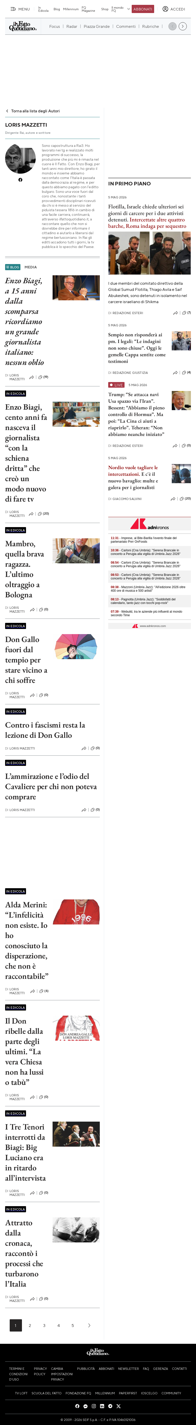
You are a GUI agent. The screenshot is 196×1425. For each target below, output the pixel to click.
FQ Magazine (88, 9)
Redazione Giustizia (128, 373)
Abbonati (142, 9)
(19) (43, 377)
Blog (57, 8)
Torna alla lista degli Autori (32, 110)
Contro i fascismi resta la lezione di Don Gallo (45, 729)
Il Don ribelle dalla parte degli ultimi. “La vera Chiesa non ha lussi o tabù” (24, 1051)
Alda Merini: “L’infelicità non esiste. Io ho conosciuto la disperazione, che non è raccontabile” (26, 940)
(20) (43, 514)
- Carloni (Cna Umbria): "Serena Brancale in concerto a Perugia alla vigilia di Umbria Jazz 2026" (145, 552)
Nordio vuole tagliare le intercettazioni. (133, 470)
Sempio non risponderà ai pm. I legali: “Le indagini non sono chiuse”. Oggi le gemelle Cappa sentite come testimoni (137, 347)
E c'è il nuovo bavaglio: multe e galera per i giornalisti (133, 481)
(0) (43, 610)
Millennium (71, 8)
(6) (43, 991)
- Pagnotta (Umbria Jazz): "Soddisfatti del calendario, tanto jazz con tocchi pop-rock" (143, 601)
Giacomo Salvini (125, 499)
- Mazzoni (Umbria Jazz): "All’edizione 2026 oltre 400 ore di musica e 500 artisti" (148, 588)
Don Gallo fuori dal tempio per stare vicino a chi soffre (26, 659)
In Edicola (43, 9)
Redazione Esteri (125, 313)
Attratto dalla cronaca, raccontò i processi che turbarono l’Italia (24, 1253)
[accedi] (174, 9)
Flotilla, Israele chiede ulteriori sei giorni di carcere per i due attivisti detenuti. (146, 213)
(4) (186, 373)
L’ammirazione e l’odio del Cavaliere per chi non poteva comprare (51, 786)
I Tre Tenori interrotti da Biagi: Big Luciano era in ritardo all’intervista (25, 1152)
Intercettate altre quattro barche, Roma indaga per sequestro (147, 223)
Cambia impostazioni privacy (62, 1374)
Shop (104, 8)
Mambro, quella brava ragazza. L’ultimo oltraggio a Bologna (24, 569)
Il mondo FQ (121, 9)
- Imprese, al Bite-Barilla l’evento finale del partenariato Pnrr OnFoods (144, 539)
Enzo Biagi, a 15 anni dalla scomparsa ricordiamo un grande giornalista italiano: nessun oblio (24, 321)
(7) (186, 313)
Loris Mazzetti (15, 377)
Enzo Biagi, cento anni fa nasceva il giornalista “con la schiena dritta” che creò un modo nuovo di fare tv (26, 452)
